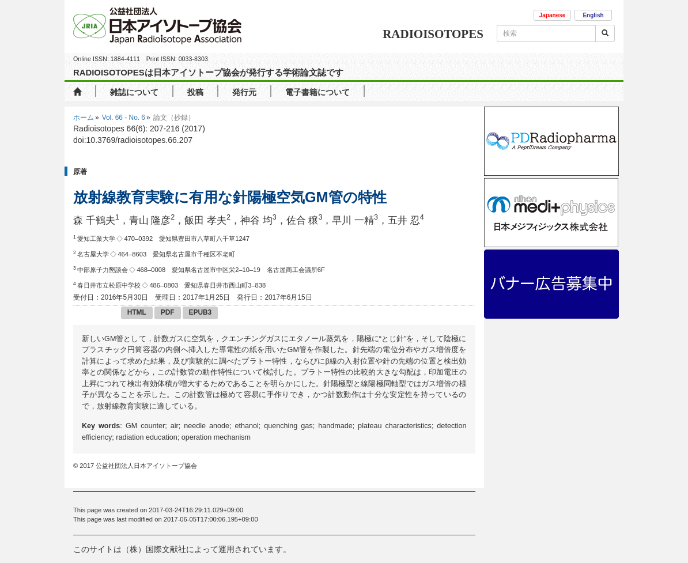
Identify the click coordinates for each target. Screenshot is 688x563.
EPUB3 (200, 312)
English (593, 15)
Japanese (552, 15)
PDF (168, 312)
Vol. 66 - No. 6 (123, 118)
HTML (136, 312)
